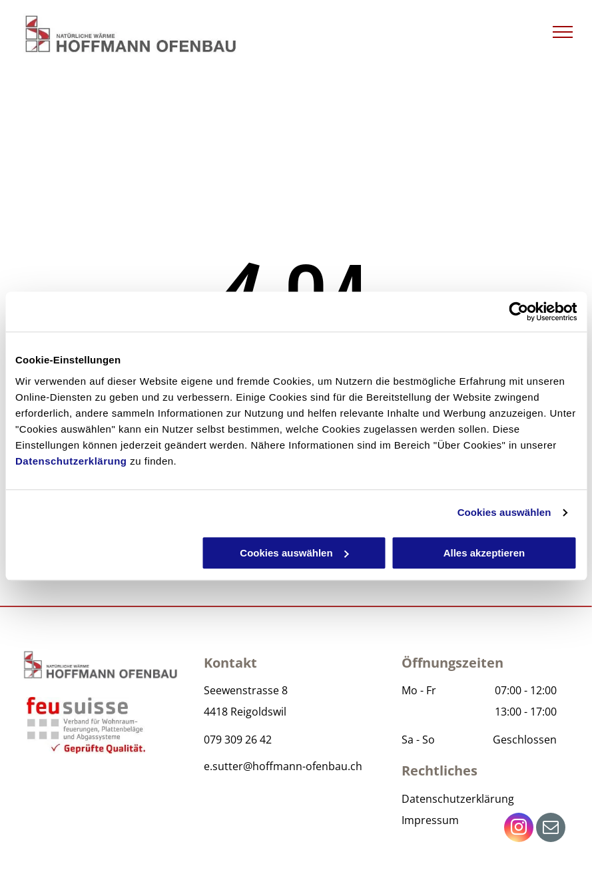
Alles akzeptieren (484, 552)
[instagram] (518, 829)
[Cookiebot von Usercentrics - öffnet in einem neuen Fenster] (518, 312)
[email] (550, 829)
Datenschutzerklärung (71, 461)
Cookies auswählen (504, 512)
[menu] (562, 32)
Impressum (430, 820)
